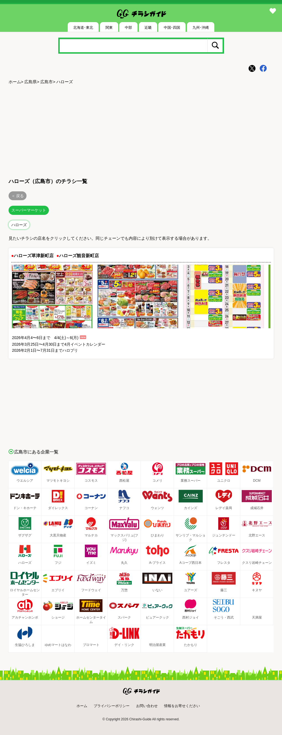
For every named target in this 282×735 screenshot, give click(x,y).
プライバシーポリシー (112, 706)
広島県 (30, 81)
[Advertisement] (141, 130)
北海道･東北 (83, 27)
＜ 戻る (17, 196)
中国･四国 (172, 27)
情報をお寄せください (182, 706)
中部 (128, 27)
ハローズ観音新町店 (79, 255)
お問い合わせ (147, 706)
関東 (109, 27)
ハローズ (19, 225)
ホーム (15, 81)
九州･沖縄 (201, 27)
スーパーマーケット (28, 210)
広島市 (46, 81)
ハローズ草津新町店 (34, 255)
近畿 (148, 27)
